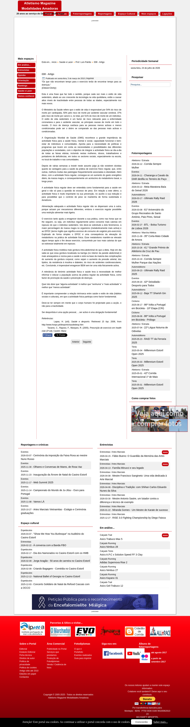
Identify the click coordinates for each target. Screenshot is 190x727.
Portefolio (78, 652)
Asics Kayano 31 (109, 578)
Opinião (22, 75)
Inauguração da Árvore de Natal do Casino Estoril (60, 474)
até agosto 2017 (159, 652)
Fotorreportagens (82, 13)
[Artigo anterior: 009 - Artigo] (76, 341)
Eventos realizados (83, 655)
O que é (78, 649)
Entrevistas (23, 70)
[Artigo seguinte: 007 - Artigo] (87, 341)
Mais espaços (148, 13)
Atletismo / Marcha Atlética (144, 232)
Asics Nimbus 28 (109, 546)
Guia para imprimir (82, 658)
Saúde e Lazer (25, 91)
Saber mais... (160, 721)
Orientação (23, 80)
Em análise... (24, 65)
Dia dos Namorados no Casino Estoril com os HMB (60, 553)
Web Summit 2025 (43, 482)
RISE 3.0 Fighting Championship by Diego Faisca (139, 517)
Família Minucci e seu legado (128, 467)
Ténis (134, 347)
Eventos (135, 172)
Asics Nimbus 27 (109, 570)
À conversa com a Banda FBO (49, 545)
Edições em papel (27, 674)
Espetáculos (26, 530)
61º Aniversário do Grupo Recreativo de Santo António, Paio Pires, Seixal (148, 213)
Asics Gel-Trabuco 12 (111, 585)
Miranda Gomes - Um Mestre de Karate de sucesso (140, 510)
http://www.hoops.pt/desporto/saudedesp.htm (62, 325)
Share (48, 335)
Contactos (24, 677)
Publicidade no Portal (56, 649)
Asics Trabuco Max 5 (111, 539)
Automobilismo (138, 195)
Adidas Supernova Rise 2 (113, 562)
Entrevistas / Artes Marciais (112, 452)
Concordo (141, 721)
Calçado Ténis (106, 551)
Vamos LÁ (38, 501)
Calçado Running (108, 543)
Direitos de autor (27, 658)
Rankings (22, 85)
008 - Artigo (48, 74)
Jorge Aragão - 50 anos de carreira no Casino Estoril (61, 560)
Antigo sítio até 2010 (28, 671)
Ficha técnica (25, 655)
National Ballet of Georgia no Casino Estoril (56, 576)
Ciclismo (136, 301)
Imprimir (90, 78)
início (54, 62)
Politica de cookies (28, 667)
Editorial (23, 649)
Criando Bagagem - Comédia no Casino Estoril (58, 568)
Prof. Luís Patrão (83, 62)
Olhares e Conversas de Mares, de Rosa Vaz (57, 466)
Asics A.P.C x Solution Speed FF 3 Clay (121, 554)
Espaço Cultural (126, 13)
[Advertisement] (157, 123)
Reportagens (105, 13)
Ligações (167, 13)
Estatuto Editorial (27, 652)
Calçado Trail (106, 535)
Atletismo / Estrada (140, 160)
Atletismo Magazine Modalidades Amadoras (68, 698)
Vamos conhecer (26, 96)
